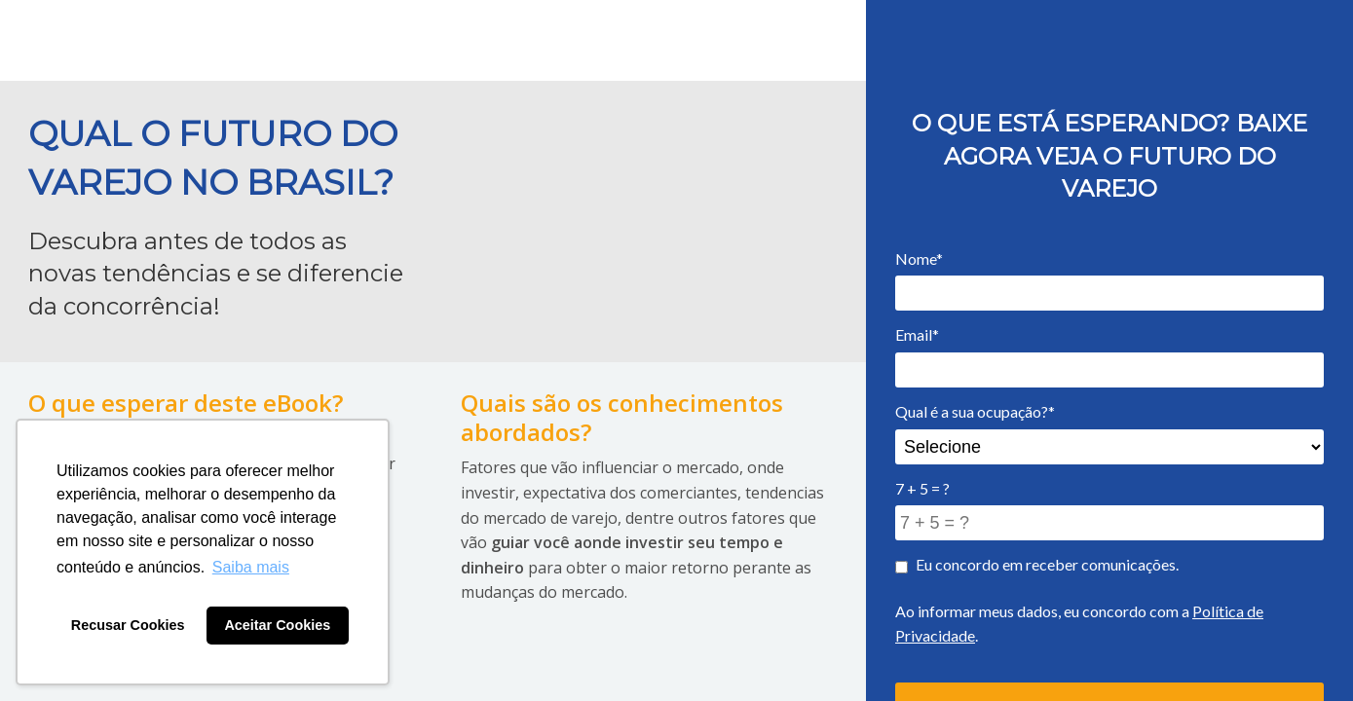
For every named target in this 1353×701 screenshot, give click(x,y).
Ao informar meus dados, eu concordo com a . (1079, 624)
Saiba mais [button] (250, 567)
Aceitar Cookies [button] (277, 625)
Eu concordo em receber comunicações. (1037, 564)
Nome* (919, 258)
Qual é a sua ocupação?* (975, 411)
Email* (917, 334)
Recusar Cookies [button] (128, 625)
